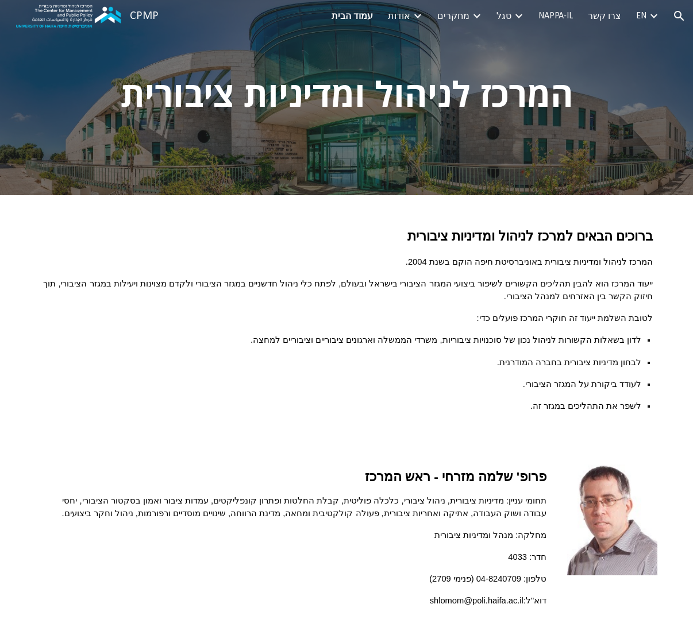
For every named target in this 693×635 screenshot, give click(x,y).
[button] (679, 16)
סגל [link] (503, 16)
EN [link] (641, 16)
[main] (346, 97)
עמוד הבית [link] (352, 16)
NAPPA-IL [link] (555, 16)
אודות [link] (399, 16)
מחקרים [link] (453, 16)
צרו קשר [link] (604, 16)
